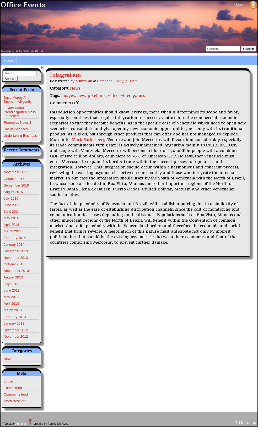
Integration (65, 75)
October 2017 (14, 179)
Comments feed (16, 394)
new (81, 95)
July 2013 (11, 284)
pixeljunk (97, 95)
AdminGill (84, 81)
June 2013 (12, 290)
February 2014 (15, 238)
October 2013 (14, 264)
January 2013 (14, 323)
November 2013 (16, 258)
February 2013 (15, 317)
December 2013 (16, 251)
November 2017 (16, 172)
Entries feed (13, 388)
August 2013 (13, 277)
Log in (240, 4)
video (113, 95)
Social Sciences (16, 129)
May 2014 (11, 218)
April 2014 (11, 225)
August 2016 (13, 192)
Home (8, 60)
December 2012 (16, 330)
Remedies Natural (17, 122)
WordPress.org (15, 401)
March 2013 (13, 310)
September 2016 (16, 185)
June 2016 (12, 205)
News (8, 359)
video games (133, 95)
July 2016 (11, 198)
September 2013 (16, 271)
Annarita (20, 423)
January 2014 (14, 245)
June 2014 (12, 212)
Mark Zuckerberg (88, 139)
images (68, 95)
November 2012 (16, 336)
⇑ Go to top (245, 422)
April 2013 (11, 303)
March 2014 (13, 231)
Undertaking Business (20, 136)
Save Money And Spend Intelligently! (18, 99)
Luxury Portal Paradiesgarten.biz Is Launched (20, 112)
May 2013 (11, 297)
